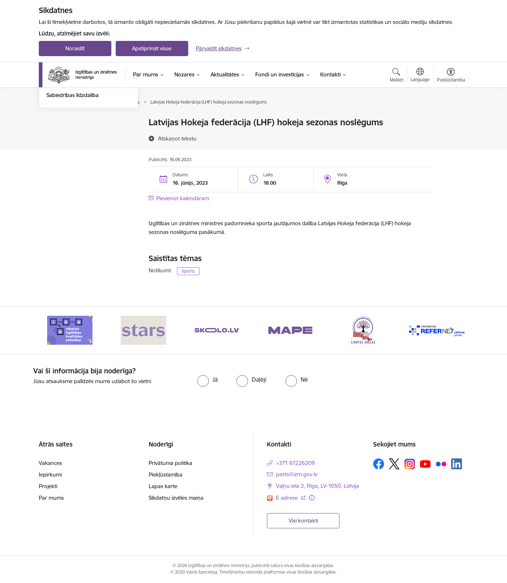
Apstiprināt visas (152, 48)
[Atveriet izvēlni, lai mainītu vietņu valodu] (420, 75)
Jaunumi (56, 135)
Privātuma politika (170, 463)
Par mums (51, 497)
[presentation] (413, 381)
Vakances (50, 463)
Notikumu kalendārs (71, 122)
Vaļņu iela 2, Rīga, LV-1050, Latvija (317, 485)
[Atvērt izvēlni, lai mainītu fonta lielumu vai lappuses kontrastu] (451, 76)
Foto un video (63, 147)
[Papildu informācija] (311, 497)
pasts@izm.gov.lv (296, 474)
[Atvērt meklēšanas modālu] (396, 76)
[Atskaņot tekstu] (177, 138)
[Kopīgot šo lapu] (450, 137)
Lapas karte (163, 486)
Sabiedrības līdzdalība (72, 173)
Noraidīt (74, 48)
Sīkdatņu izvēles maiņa (176, 497)
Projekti (48, 486)
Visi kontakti (303, 520)
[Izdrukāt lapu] (450, 119)
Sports (188, 271)
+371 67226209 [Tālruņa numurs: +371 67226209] (295, 463)
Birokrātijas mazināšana (75, 160)
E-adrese (287, 497)
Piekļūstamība (165, 474)
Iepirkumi (50, 474)
